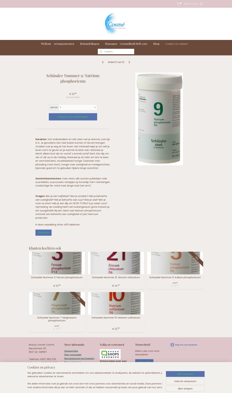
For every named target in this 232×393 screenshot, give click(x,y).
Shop (158, 43)
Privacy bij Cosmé (72, 362)
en (80, 355)
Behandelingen (91, 43)
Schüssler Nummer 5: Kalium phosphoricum (175, 277)
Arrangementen (65, 43)
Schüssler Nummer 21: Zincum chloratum (116, 277)
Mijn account (193, 4)
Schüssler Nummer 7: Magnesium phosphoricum (57, 319)
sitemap (108, 387)
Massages (111, 43)
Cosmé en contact (178, 43)
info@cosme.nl (45, 366)
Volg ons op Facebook (184, 345)
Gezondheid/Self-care (135, 43)
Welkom (46, 43)
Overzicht (43, 232)
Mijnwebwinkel (155, 387)
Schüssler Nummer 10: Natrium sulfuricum (116, 317)
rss (115, 387)
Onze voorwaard (71, 355)
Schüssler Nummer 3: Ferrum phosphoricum (57, 277)
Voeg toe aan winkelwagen (73, 116)
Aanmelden (144, 362)
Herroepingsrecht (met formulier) (79, 358)
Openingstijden (71, 351)
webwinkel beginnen (127, 387)
